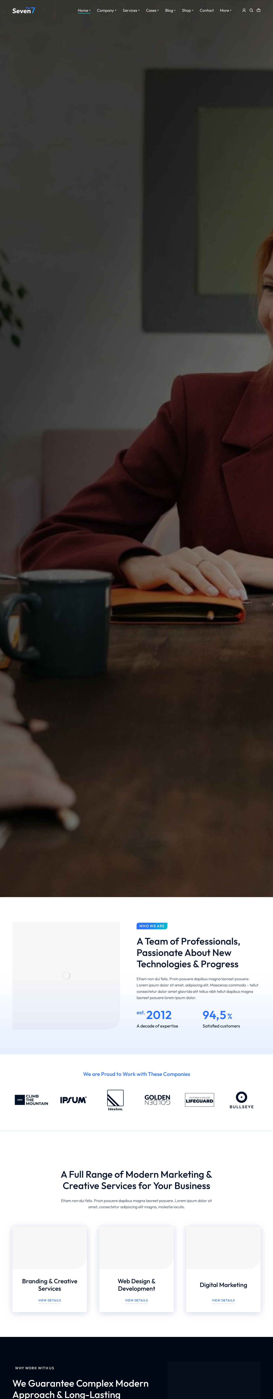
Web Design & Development (137, 1284)
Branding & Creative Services (49, 1284)
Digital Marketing (223, 1285)
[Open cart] (258, 10)
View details (49, 1300)
